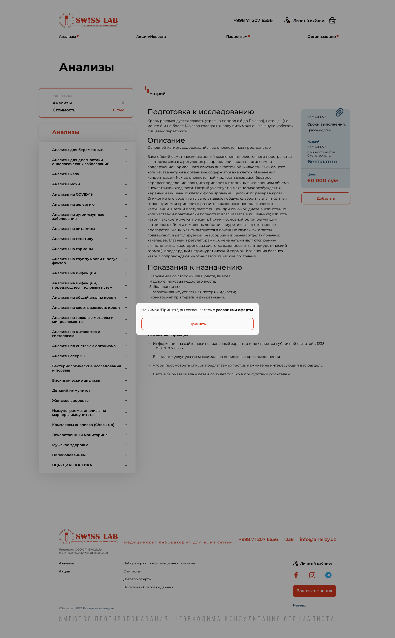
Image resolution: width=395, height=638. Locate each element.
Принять (197, 324)
